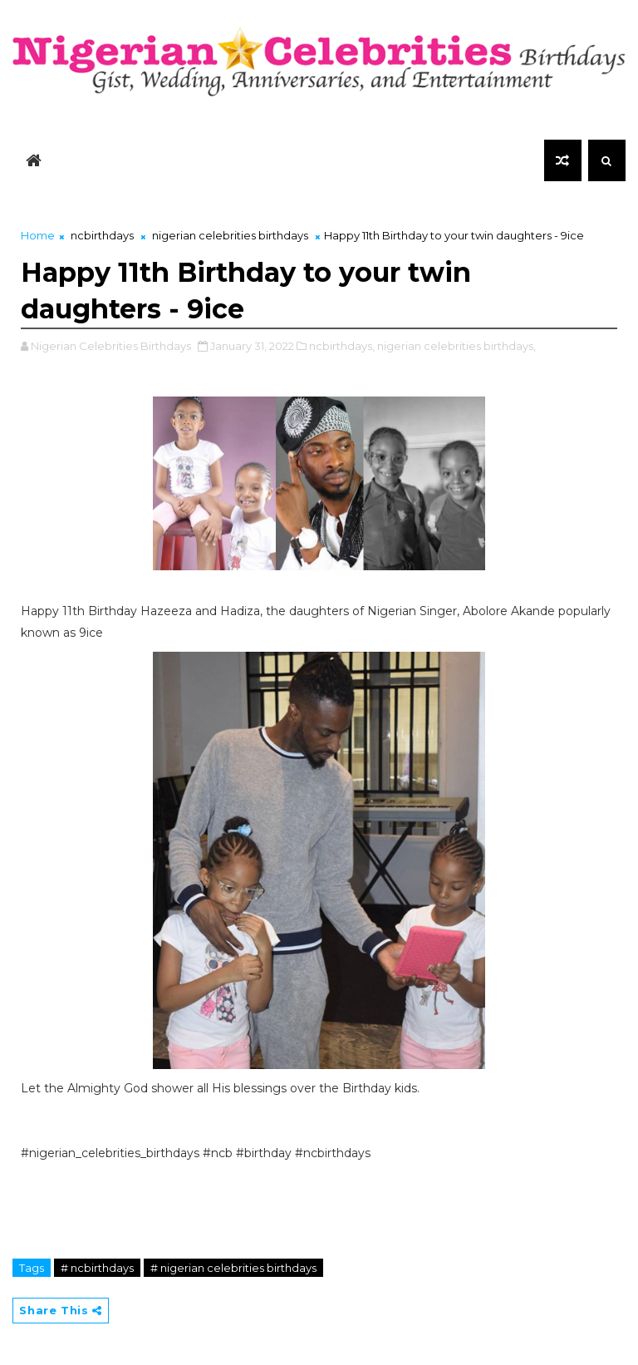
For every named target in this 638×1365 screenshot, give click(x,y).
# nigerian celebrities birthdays (233, 1267)
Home (38, 235)
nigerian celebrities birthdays (230, 235)
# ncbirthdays (97, 1267)
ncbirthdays (102, 235)
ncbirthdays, (342, 345)
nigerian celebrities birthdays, (456, 345)
